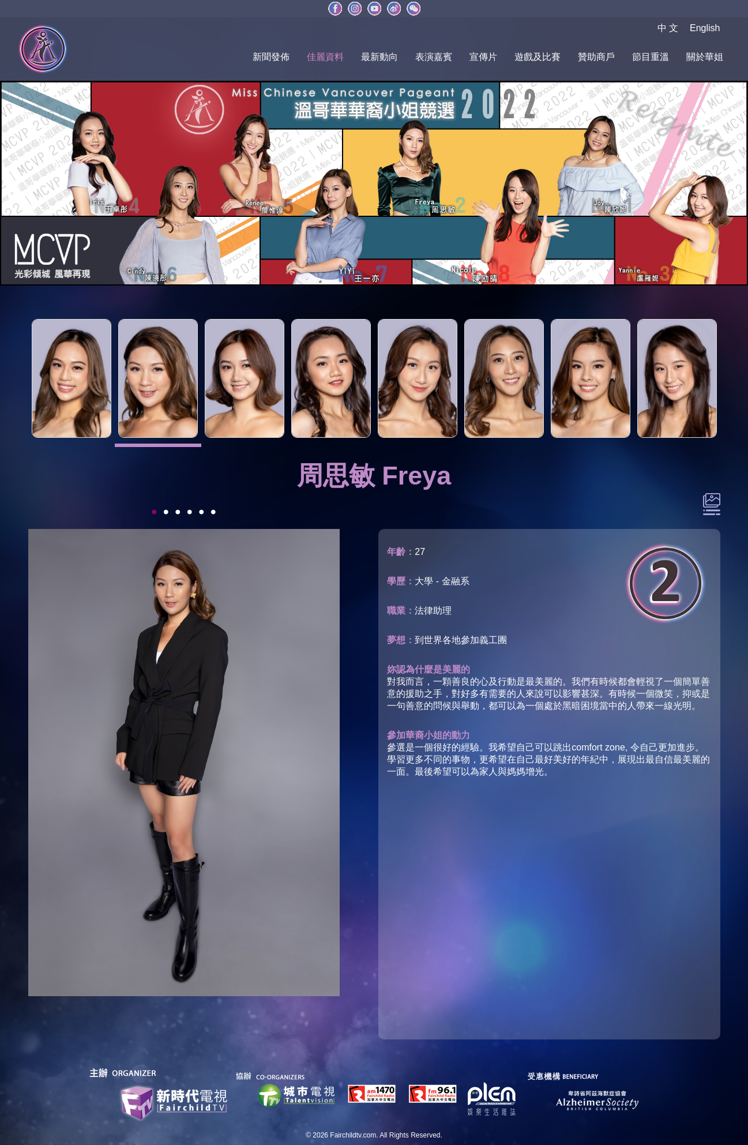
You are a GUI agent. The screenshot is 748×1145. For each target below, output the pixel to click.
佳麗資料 (325, 57)
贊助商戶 (596, 57)
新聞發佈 (271, 57)
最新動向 (379, 57)
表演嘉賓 (433, 57)
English (705, 28)
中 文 (667, 28)
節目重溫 (650, 57)
